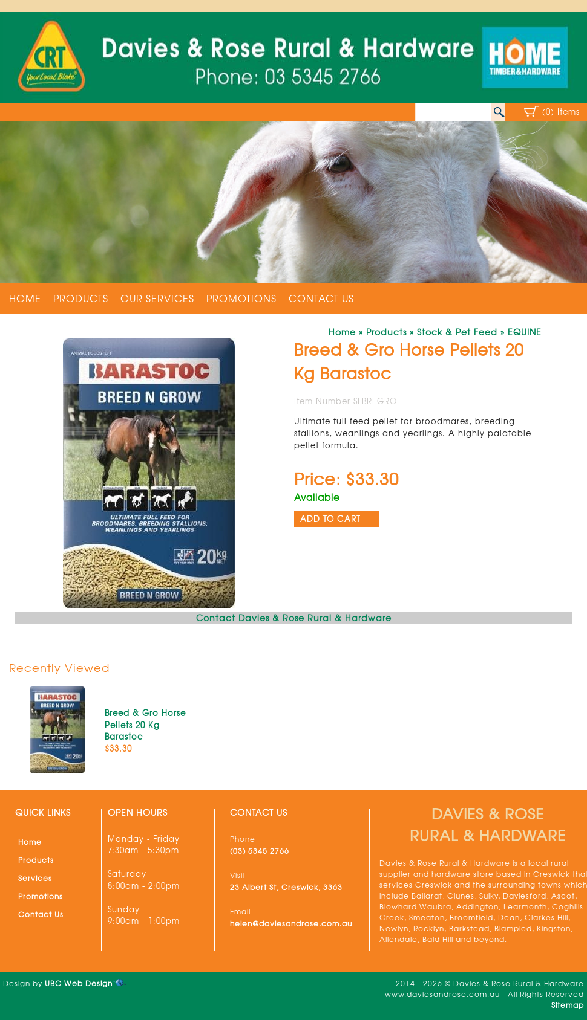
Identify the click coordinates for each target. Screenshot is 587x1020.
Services (35, 878)
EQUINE (525, 332)
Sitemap (567, 1004)
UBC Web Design (79, 983)
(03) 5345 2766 (259, 850)
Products (80, 298)
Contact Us (321, 298)
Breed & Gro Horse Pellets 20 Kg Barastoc (145, 724)
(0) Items (561, 111)
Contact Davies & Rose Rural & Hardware (294, 618)
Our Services (157, 298)
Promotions (241, 298)
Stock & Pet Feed (457, 332)
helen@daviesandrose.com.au (291, 923)
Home (25, 298)
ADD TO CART (330, 519)
